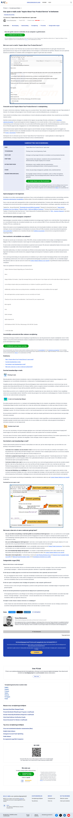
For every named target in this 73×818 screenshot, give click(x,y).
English (6, 687)
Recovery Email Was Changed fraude (13, 709)
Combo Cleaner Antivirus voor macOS (39, 260)
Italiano (6, 693)
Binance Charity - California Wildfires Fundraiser (31, 209)
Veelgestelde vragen (54, 25)
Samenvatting (24, 25)
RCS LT (26, 39)
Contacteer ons (51, 798)
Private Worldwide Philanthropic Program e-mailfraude (18, 712)
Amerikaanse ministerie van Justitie (42, 556)
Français (7, 691)
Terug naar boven (66, 635)
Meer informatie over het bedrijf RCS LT (36, 645)
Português (7, 696)
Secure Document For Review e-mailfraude (15, 720)
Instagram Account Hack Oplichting (13, 734)
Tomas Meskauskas (11, 20)
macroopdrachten (7, 231)
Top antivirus (35, 801)
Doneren (36, 652)
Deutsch (7, 695)
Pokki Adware (7, 736)
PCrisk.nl (5, 8)
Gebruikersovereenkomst (47, 815)
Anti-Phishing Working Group (43, 555)
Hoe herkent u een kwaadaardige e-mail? (15, 364)
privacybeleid (42, 350)
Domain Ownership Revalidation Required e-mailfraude (18, 714)
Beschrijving (15, 25)
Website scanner (64, 798)
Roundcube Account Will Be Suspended (29, 207)
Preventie (43, 25)
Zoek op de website (65, 801)
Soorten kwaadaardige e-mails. (13, 362)
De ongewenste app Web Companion (13, 739)
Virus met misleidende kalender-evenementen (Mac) (18, 728)
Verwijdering (34, 25)
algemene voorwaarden (53, 350)
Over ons (36, 676)
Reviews (44, 2)
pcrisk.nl (21, 798)
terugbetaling (20, 199)
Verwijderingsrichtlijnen (33, 2)
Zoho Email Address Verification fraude (14, 717)
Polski (6, 698)
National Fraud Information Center (21, 556)
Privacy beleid (27, 815)
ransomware (12, 132)
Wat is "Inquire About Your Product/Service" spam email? (19, 359)
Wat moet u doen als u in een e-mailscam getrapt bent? (19, 366)
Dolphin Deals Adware (9, 731)
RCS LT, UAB (6, 796)
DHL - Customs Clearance (57, 211)
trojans (7, 132)
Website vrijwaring (36, 815)
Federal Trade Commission (55, 546)
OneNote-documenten (39, 231)
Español (7, 689)
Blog (50, 2)
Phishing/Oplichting (9, 14)
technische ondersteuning (9, 199)
